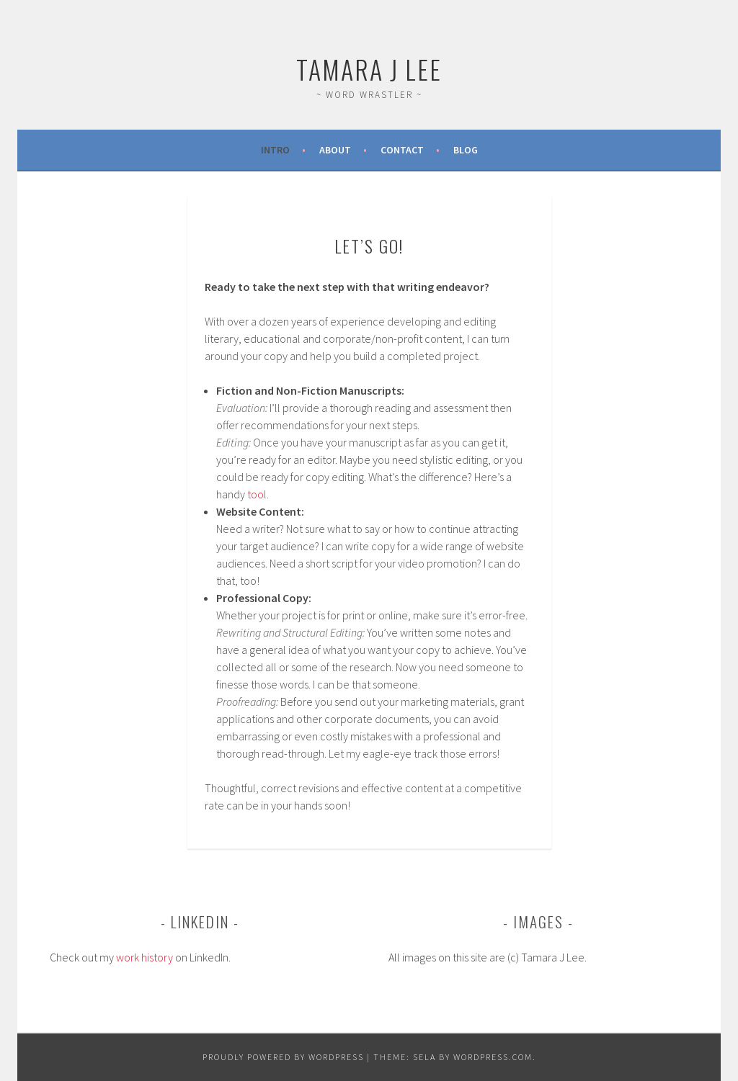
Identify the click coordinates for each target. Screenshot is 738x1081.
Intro (275, 149)
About (335, 149)
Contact (402, 149)
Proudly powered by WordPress (283, 1056)
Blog (465, 149)
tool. (258, 494)
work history (144, 957)
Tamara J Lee (369, 69)
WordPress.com (493, 1056)
